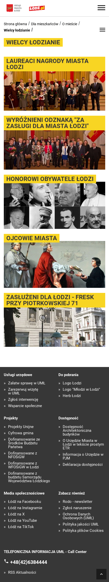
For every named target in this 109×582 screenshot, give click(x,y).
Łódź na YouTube (22, 521)
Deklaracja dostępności (83, 465)
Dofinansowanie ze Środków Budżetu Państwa (24, 443)
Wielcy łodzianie (17, 30)
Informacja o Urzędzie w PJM (83, 456)
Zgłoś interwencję (23, 400)
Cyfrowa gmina (20, 433)
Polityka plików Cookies (83, 531)
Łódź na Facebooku (24, 502)
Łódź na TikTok (21, 527)
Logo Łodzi (72, 383)
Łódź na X (16, 514)
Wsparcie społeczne (25, 406)
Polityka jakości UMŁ (81, 524)
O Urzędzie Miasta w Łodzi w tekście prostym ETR (83, 444)
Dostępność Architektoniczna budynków (77, 430)
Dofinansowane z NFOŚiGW (22, 455)
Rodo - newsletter (77, 502)
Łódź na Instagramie (25, 508)
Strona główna (15, 24)
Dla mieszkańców (44, 24)
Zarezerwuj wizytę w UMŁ (23, 391)
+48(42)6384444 (28, 562)
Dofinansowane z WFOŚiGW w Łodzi (23, 465)
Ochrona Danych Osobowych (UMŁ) (78, 516)
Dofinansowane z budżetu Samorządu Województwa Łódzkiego (29, 477)
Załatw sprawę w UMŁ (26, 383)
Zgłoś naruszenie (77, 508)
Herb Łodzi (72, 396)
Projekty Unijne (21, 427)
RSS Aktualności (22, 572)
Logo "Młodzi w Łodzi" (81, 389)
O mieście (69, 24)
